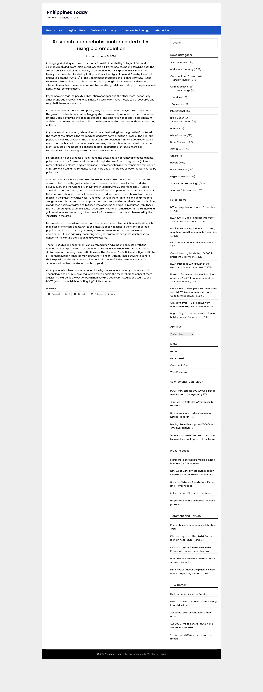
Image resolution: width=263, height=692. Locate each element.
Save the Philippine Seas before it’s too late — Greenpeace (192, 483)
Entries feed (177, 358)
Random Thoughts (182, 79)
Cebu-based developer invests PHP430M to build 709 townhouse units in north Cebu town (193, 292)
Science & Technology (135, 30)
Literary (174, 128)
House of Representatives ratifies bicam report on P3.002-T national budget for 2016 (193, 278)
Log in (173, 351)
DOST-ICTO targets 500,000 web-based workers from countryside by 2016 (193, 392)
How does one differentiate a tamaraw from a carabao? (192, 560)
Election (176, 97)
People (174, 162)
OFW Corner (177, 149)
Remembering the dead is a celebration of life (193, 526)
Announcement (179, 62)
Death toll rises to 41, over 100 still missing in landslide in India (193, 603)
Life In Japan (177, 117)
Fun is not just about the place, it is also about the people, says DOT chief (192, 571)
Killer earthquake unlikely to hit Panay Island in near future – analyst (191, 538)
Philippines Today (67, 12)
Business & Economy (104, 30)
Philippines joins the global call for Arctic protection (192, 502)
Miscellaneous (178, 135)
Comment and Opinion (183, 76)
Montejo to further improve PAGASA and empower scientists (193, 426)
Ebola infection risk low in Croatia (188, 594)
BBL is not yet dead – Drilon (185, 242)
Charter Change (181, 90)
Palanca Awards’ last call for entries (190, 493)
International (163, 30)
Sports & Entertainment (183, 190)
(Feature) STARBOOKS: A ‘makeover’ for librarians (192, 403)
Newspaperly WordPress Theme (149, 654)
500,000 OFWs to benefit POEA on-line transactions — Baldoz (191, 625)
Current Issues (178, 86)
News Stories (54, 30)
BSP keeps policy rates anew (186, 207)
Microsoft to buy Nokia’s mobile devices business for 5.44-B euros (192, 461)
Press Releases (178, 169)
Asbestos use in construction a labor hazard (191, 614)
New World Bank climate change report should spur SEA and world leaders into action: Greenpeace (192, 472)
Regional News (76, 30)
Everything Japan (181, 121)
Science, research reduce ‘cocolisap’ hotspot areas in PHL (190, 414)
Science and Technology (184, 183)
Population (178, 104)
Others (174, 155)
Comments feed (179, 365)
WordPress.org (178, 372)
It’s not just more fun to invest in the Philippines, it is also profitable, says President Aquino (190, 549)
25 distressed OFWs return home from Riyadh (191, 636)
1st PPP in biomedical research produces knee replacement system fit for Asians (193, 437)
